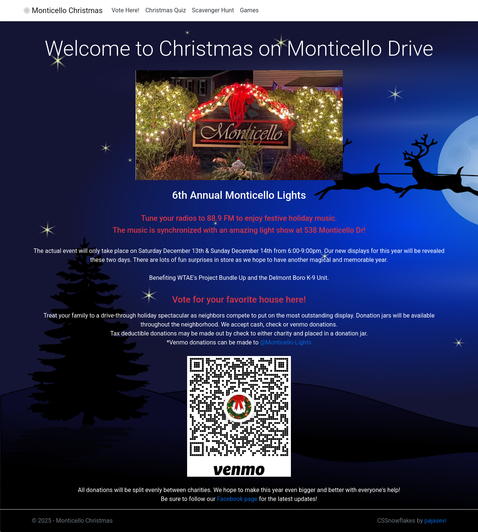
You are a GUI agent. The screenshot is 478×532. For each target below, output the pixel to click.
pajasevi (436, 520)
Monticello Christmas (67, 10)
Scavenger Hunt (213, 10)
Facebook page (237, 498)
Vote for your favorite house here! (239, 299)
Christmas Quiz (165, 10)
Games (249, 10)
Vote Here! (125, 10)
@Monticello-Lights (285, 342)
